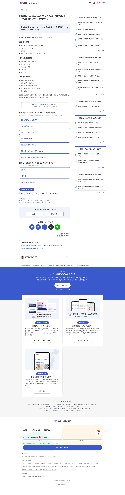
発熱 (28, 193)
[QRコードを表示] (38, 227)
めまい (27, 69)
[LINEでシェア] (57, 227)
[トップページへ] (62, 422)
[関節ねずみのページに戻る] (62, 10)
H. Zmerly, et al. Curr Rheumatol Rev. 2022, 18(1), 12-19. (34, 201)
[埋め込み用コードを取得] (44, 227)
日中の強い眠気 (53, 193)
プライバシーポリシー (30, 115)
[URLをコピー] (32, 227)
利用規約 (21, 115)
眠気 (22, 69)
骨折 (22, 193)
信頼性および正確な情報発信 (50, 408)
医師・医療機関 (64, 406)
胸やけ (34, 61)
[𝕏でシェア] (51, 227)
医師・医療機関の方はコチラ (62, 290)
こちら (60, 410)
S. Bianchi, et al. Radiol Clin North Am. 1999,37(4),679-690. (35, 202)
